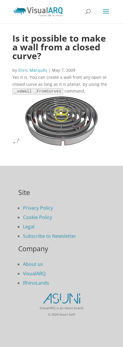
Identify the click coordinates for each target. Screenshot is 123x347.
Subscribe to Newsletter (49, 235)
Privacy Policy (38, 207)
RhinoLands (36, 282)
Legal (28, 226)
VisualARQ (34, 273)
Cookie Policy (37, 216)
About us (33, 263)
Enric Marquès (32, 70)
